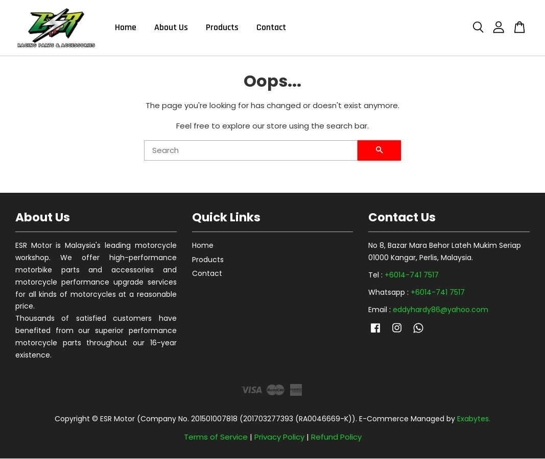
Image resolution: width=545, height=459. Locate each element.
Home (125, 28)
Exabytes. (473, 419)
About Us (171, 28)
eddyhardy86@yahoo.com (440, 309)
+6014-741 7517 (412, 275)
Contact (271, 28)
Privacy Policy (279, 437)
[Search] (251, 150)
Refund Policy (336, 437)
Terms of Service (216, 437)
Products (222, 28)
